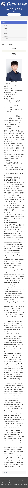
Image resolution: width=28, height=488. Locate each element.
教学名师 (5, 30)
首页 (3, 44)
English (14, 11)
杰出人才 (5, 25)
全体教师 (5, 33)
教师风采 (5, 28)
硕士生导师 (6, 36)
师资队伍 (6, 44)
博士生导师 (6, 38)
